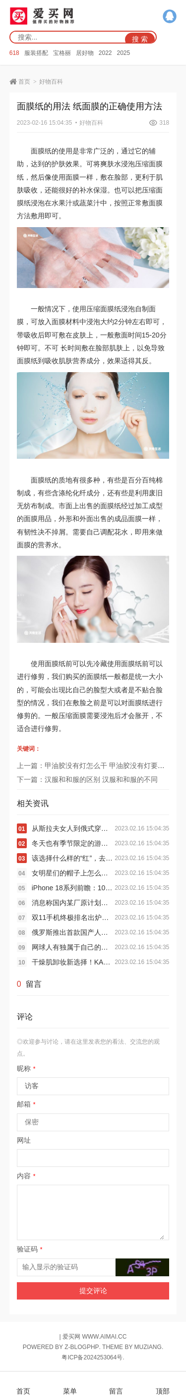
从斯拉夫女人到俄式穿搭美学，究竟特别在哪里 (73, 828)
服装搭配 (36, 52)
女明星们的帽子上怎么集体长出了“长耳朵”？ (73, 873)
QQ (170, 16)
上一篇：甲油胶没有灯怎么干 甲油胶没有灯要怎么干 (98, 766)
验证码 (30, 1249)
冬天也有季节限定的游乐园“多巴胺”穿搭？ (73, 843)
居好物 (85, 52)
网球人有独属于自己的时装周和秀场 (73, 947)
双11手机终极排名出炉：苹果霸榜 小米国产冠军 (73, 917)
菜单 (70, 1385)
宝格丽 (62, 52)
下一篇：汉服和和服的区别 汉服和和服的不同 (87, 779)
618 (14, 52)
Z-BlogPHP (81, 1347)
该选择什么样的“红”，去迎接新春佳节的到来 (73, 858)
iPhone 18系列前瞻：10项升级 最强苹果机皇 (73, 888)
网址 (24, 1140)
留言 (116, 1385)
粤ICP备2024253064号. (93, 1357)
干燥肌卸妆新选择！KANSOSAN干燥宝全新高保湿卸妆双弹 (73, 962)
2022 (105, 52)
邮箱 (26, 1104)
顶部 (163, 1385)
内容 (26, 1176)
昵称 (26, 1068)
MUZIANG (148, 1347)
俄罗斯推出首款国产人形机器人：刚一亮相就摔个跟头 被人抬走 (73, 932)
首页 (24, 81)
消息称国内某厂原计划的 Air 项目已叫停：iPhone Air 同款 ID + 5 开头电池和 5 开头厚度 (73, 903)
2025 (123, 52)
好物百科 (51, 81)
